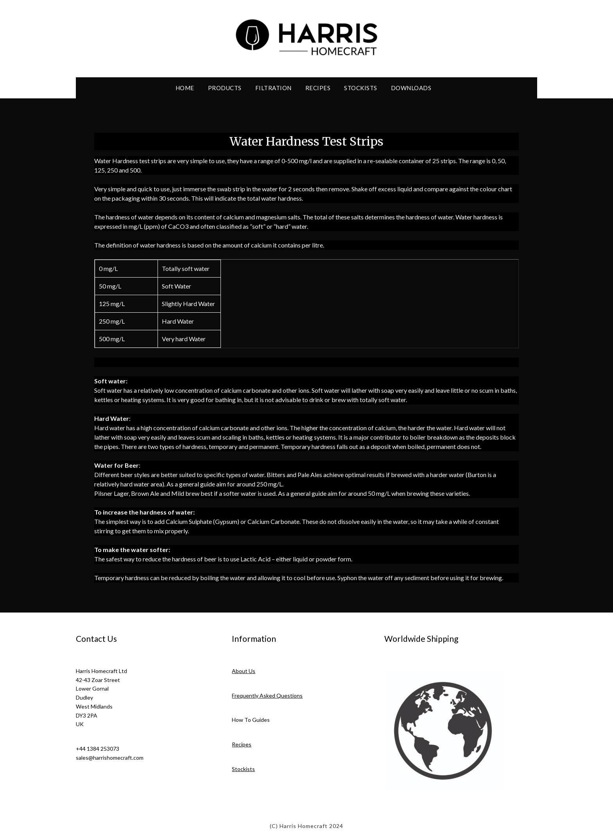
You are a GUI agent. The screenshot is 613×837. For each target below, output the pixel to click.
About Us (243, 671)
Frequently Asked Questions (267, 695)
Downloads (411, 87)
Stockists (360, 87)
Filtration (273, 87)
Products (225, 87)
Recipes (318, 87)
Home (185, 87)
